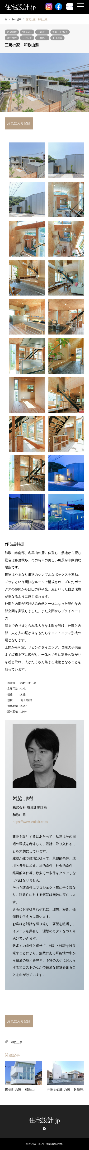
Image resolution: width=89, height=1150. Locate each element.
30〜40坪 (12, 38)
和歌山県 (16, 1042)
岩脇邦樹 (12, 32)
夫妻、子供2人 (60, 32)
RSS (44, 1128)
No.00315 (27, 32)
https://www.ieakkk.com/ (30, 822)
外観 (42, 38)
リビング (27, 38)
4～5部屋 (57, 38)
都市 (42, 32)
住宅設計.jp (44, 1120)
